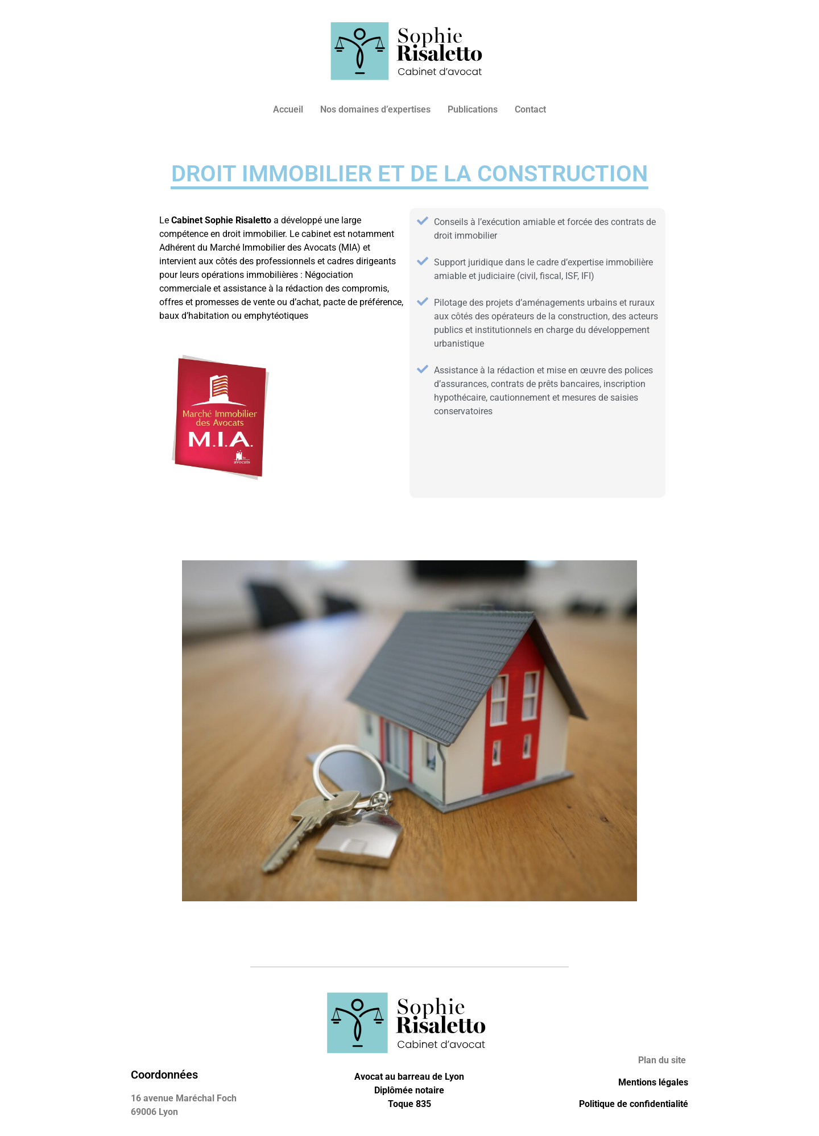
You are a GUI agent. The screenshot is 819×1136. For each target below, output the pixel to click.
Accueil (288, 109)
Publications (473, 109)
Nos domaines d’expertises (375, 109)
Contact (530, 109)
